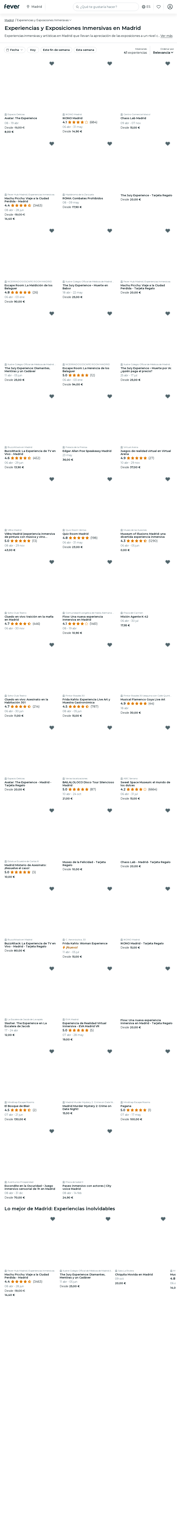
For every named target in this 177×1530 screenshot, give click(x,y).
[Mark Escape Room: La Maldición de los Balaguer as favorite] (51, 230)
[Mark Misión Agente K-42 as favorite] (167, 562)
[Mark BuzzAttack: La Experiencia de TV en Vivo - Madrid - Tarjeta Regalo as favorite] (51, 888)
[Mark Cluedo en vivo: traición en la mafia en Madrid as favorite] (51, 562)
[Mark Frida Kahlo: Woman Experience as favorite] (109, 888)
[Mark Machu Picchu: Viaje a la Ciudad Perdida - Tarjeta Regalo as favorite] (167, 230)
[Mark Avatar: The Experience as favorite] (51, 63)
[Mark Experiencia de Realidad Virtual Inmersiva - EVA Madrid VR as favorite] (109, 968)
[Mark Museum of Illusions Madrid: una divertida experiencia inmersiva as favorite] (167, 479)
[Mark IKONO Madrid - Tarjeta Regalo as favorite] (167, 888)
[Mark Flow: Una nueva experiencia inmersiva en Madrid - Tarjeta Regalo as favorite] (167, 968)
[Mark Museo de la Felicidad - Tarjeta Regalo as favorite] (109, 810)
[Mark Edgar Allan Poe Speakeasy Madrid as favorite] (109, 396)
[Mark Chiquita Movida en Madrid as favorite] (163, 1218)
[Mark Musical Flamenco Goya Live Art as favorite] (167, 644)
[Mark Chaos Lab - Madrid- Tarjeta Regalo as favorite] (167, 810)
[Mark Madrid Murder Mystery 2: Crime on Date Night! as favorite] (109, 1051)
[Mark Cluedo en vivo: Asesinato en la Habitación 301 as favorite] (51, 644)
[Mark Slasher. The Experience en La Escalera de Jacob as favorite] (51, 968)
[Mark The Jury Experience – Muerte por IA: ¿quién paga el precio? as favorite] (167, 313)
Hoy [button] (33, 50)
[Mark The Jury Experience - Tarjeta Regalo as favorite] (167, 143)
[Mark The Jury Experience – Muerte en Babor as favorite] (109, 230)
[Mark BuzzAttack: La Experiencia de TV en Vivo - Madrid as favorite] (51, 396)
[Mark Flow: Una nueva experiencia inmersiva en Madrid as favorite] (109, 562)
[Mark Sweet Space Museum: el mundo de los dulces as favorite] (167, 727)
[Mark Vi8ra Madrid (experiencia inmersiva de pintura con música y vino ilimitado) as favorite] (51, 479)
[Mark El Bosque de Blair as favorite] (51, 1051)
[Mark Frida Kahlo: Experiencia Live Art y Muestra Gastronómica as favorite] (109, 644)
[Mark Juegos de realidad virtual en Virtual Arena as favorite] (167, 396)
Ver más (166, 36)
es (146, 7)
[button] (44, 20)
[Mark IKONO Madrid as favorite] (109, 63)
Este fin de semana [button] (56, 50)
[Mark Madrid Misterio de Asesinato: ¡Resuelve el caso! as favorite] (51, 810)
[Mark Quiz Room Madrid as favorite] (109, 479)
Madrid (9, 20)
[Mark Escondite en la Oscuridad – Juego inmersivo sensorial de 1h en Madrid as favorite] (51, 1131)
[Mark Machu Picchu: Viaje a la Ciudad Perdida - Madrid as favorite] (51, 143)
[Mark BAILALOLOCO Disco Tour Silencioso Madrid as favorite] (109, 727)
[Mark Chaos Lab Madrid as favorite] (167, 63)
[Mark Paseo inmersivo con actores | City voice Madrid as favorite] (109, 1131)
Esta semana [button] (85, 50)
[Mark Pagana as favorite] (167, 1051)
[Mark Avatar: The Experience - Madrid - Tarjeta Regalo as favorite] (51, 727)
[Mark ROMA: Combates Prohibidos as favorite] (109, 143)
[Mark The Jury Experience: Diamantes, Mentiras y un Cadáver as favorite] (51, 313)
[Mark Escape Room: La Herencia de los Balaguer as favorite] (109, 313)
